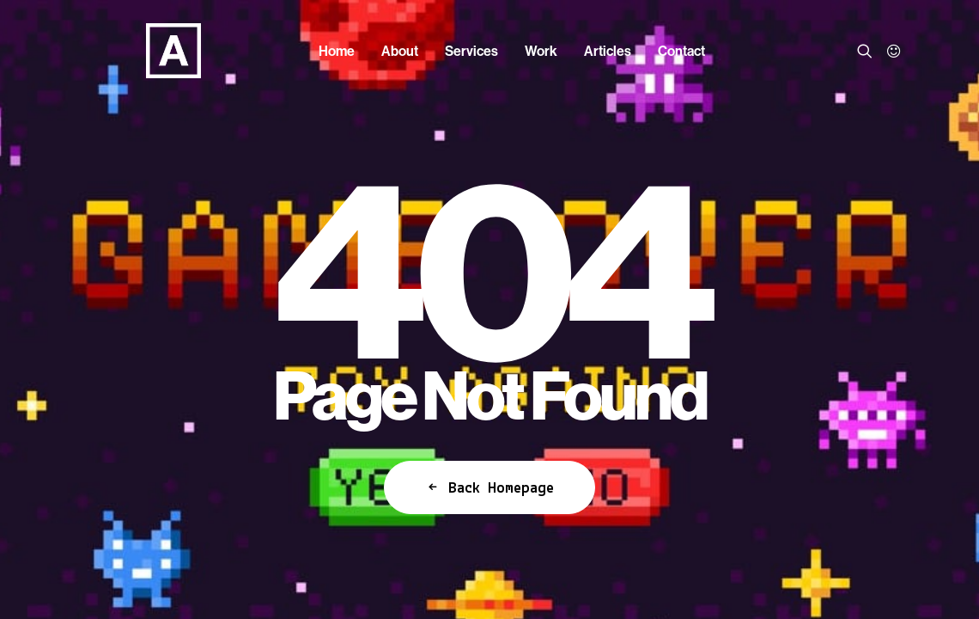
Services (471, 50)
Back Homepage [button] (489, 487)
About (399, 50)
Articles (607, 50)
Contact (681, 50)
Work (541, 50)
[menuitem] (337, 50)
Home (337, 50)
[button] (868, 50)
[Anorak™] (151, 50)
